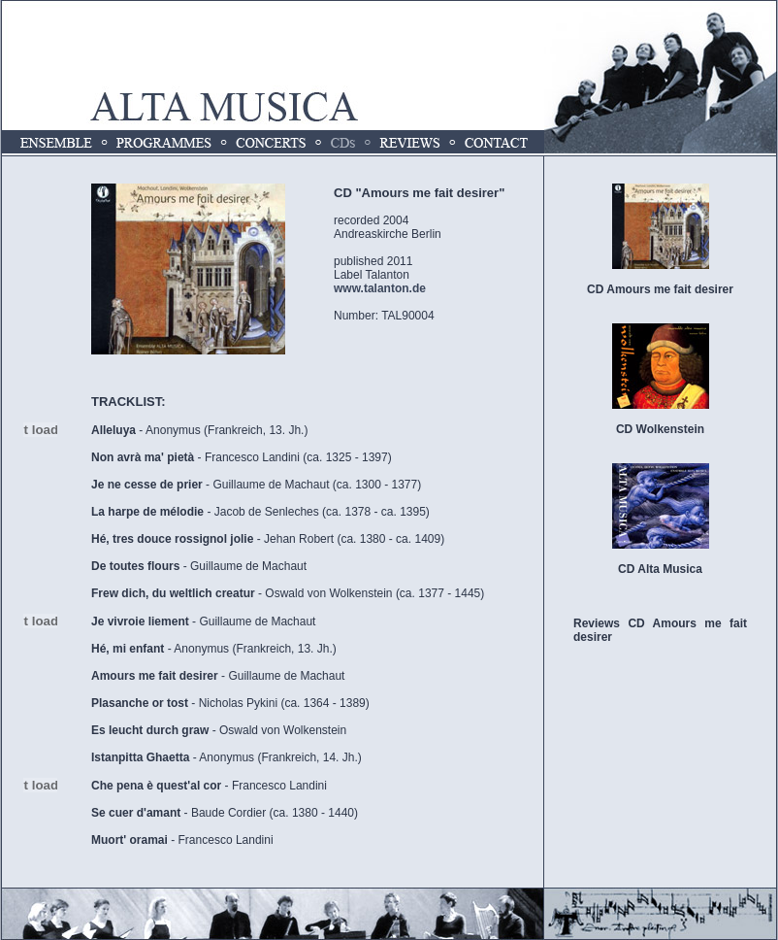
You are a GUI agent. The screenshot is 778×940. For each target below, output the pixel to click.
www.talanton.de (380, 288)
